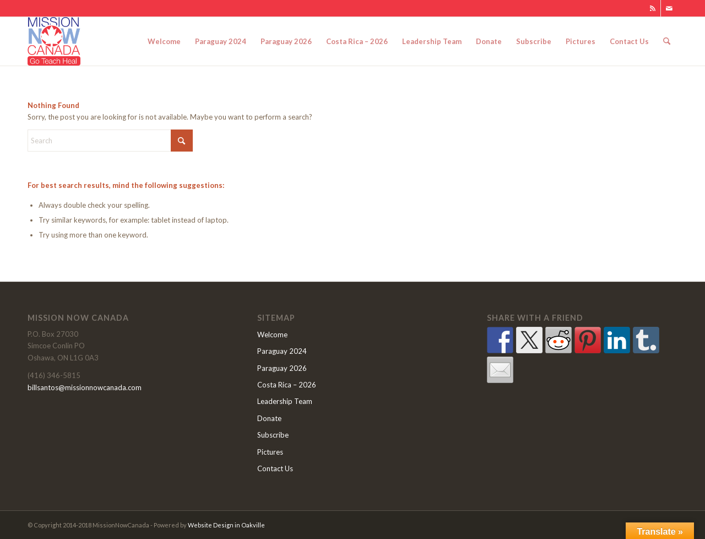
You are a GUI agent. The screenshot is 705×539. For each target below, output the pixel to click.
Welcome (272, 334)
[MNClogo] (54, 41)
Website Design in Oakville (226, 525)
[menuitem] (164, 41)
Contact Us (275, 468)
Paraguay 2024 (282, 351)
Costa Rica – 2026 (286, 384)
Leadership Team (284, 401)
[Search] (666, 41)
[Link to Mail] (669, 8)
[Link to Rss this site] (652, 8)
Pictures (270, 452)
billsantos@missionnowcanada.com (85, 387)
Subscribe (273, 434)
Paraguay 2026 (282, 368)
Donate (269, 418)
